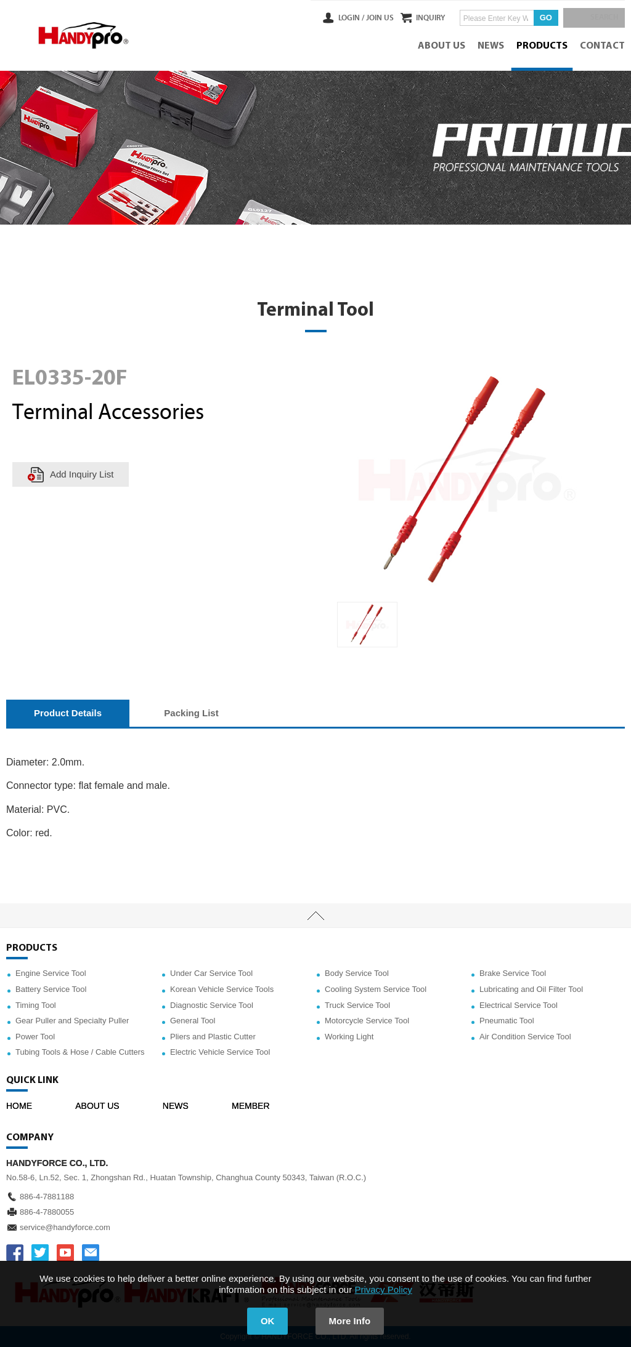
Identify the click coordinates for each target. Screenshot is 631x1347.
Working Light (349, 1036)
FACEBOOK (14, 1252)
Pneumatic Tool (506, 1020)
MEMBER (250, 1106)
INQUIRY (423, 18)
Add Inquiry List (81, 474)
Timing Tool (35, 1005)
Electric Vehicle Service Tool (220, 1052)
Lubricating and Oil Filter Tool (531, 989)
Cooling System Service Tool (375, 989)
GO (538, 17)
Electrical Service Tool (518, 1005)
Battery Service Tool (50, 989)
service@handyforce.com (65, 1227)
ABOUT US (441, 46)
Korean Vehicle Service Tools (222, 989)
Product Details (68, 713)
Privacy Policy (383, 1289)
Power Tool (35, 1036)
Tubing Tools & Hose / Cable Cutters (80, 1052)
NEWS (491, 46)
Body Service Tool (357, 973)
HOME (19, 1106)
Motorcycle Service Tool (367, 1020)
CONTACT (602, 46)
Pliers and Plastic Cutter (213, 1036)
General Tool (192, 1020)
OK (268, 1321)
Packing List (191, 713)
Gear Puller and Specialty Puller (72, 1020)
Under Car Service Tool (211, 973)
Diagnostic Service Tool (211, 1005)
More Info (350, 1321)
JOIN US (365, 18)
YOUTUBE (65, 1252)
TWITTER (40, 1252)
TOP (315, 915)
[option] (367, 624)
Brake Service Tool (512, 973)
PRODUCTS (542, 46)
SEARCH (600, 18)
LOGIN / (336, 18)
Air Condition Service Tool (525, 1036)
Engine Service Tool (50, 973)
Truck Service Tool (357, 1005)
